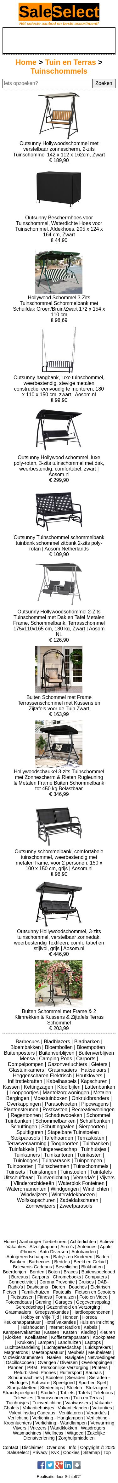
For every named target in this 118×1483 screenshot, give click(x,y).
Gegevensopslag (93, 1302)
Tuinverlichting (53, 1177)
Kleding (88, 1332)
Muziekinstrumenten (23, 1357)
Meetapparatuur (48, 1352)
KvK (55, 1452)
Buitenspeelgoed (98, 1271)
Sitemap (91, 1452)
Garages (63, 1302)
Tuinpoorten (21, 1166)
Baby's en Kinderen (72, 1256)
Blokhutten (92, 1266)
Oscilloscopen (20, 1362)
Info (72, 1447)
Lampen (45, 1342)
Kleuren (107, 1332)
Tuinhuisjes (94, 1149)
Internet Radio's (64, 1327)
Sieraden (76, 1377)
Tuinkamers (27, 1155)
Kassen (12, 1087)
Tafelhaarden (59, 1138)
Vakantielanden (73, 1407)
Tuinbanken (96, 1143)
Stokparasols (26, 1138)
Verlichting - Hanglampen (57, 1417)
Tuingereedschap (58, 1149)
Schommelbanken (56, 1121)
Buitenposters (20, 1053)
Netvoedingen (101, 1357)
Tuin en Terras (70, 62)
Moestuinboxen (51, 1098)
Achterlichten (83, 1241)
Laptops (93, 1342)
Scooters (55, 1377)
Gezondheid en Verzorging (73, 1307)
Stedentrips (51, 1387)
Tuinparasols (56, 1160)
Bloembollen (59, 1047)
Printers (100, 1367)
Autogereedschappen (27, 1256)
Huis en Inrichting (97, 1322)
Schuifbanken (95, 1121)
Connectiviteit (22, 1281)
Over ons (56, 1447)
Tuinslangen (43, 1172)
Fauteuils (62, 1291)
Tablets (67, 1392)
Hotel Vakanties (60, 1322)
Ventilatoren (71, 1412)
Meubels (75, 1352)
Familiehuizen (35, 1291)
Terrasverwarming (27, 1143)
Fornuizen (66, 1297)
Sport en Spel (92, 1382)
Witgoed (75, 1432)
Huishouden (32, 1327)
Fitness (44, 1297)
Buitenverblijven (57, 1053)
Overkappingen (24, 1104)
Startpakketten (22, 1387)
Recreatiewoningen (93, 1109)
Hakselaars (94, 1070)
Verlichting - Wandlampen (61, 1422)
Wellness (54, 1432)
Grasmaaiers (63, 1070)
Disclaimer (32, 1447)
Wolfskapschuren (37, 1200)
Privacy (40, 1452)
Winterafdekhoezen (73, 1194)
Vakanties (102, 1407)
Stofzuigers (97, 1387)
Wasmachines (27, 1432)
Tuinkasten (90, 1155)
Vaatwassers (78, 1402)
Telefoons (103, 1392)
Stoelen (74, 1387)
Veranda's (85, 1177)
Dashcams (37, 1286)
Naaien (54, 1357)
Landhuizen (69, 1342)
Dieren (58, 1286)
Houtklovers (90, 1075)
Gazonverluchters (68, 1064)
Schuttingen (25, 1126)
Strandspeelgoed (20, 1392)
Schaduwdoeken (64, 1115)
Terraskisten (91, 1138)
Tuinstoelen (74, 1172)
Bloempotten (91, 1047)
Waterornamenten (27, 1189)
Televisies (23, 1397)
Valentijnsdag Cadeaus (32, 1412)
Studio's (49, 1392)
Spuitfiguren (30, 1132)
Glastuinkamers (27, 1070)
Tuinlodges (26, 1160)
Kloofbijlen (69, 1087)
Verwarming (102, 1422)
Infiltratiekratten (26, 1081)
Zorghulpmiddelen (76, 1438)
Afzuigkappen (43, 1246)
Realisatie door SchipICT (59, 1476)
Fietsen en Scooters (95, 1291)
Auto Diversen (54, 1251)
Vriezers (38, 1427)
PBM (32, 1367)
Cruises (86, 1281)
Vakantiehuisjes (38, 1407)
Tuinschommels (59, 71)
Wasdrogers (93, 1427)
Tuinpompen (89, 1160)
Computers (96, 1276)
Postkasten (55, 1109)
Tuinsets (16, 1172)
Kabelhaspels (62, 1081)
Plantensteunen (21, 1109)
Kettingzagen (39, 1087)
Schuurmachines (25, 1377)
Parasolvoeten (62, 1104)
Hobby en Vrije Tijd (40, 1317)
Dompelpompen (26, 1064)
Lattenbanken (100, 1087)
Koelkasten (36, 1337)
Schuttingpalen (58, 1126)
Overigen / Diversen (58, 1362)
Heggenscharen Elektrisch (43, 1075)
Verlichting (18, 1417)
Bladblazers (57, 1041)
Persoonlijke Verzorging (64, 1367)
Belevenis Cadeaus (32, 1266)
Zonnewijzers (41, 1206)
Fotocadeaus (19, 1302)
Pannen (16, 1367)
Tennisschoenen (53, 1397)
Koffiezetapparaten (70, 1337)
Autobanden (83, 1251)
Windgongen (65, 1189)
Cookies (71, 1452)
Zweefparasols (75, 1206)
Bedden (62, 1261)
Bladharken (87, 1041)
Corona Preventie (57, 1281)
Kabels (91, 1327)
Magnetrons (16, 1352)
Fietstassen (22, 1297)
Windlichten (96, 1189)
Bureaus (19, 1276)
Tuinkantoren (59, 1155)
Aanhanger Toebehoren (42, 1241)
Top (107, 1452)
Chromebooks (67, 1276)
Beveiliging (67, 1266)
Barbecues (28, 1041)
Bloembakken (26, 1047)
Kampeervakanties (21, 1332)
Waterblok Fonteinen (82, 1183)
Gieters (100, 1064)
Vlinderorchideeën (34, 1183)
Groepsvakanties (52, 1312)
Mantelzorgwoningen (67, 1092)
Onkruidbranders (90, 1098)
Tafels (84, 1392)
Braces (71, 1271)
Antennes (87, 1246)
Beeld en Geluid (90, 1261)
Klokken (13, 1337)
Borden (37, 1271)
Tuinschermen (53, 1166)
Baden (102, 1256)
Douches (78, 1286)
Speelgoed (64, 1382)
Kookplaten (104, 1337)
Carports (86, 1058)
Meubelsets (99, 1352)
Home (26, 62)
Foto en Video (93, 1297)
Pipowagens (95, 1104)
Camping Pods (56, 1058)
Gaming (43, 1302)
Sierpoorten (92, 1126)
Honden (70, 1317)
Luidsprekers (98, 1347)
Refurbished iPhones (35, 1372)
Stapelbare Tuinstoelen (74, 1132)
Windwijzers (34, 1194)
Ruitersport (70, 1372)
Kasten (70, 1332)
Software (40, 1382)
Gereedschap (28, 1307)
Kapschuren (95, 1081)
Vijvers (107, 1177)
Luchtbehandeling (23, 1347)
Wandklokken (63, 1427)
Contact (10, 1447)
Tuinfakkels (22, 1149)
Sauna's (94, 1372)
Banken (17, 1261)
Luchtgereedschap (62, 1347)
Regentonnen (26, 1115)
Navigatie (74, 1357)
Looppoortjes (24, 1092)
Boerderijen (14, 1271)
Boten (54, 1271)
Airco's (67, 1246)
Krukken (25, 1342)
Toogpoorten (65, 1143)
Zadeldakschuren (80, 1200)
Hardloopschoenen (91, 1312)
